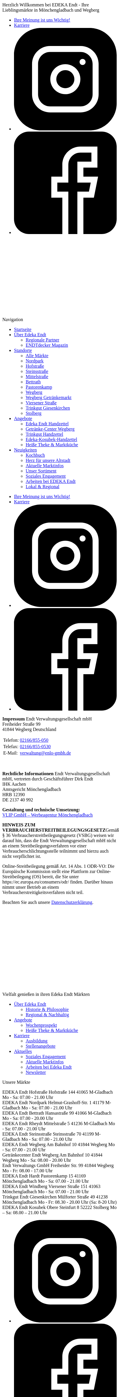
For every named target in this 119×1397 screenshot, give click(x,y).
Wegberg (34, 392)
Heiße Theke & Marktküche (52, 444)
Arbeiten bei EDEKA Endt (51, 481)
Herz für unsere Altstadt (48, 460)
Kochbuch (35, 455)
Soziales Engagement (46, 476)
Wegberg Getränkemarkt (48, 397)
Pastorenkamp (39, 387)
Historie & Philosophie (47, 1009)
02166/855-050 (34, 740)
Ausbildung (37, 1040)
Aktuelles (23, 1051)
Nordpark (34, 360)
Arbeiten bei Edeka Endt (49, 1067)
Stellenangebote (40, 1046)
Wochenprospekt (41, 1025)
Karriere (21, 25)
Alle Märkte (37, 355)
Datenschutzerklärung (71, 902)
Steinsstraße (37, 371)
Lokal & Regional (43, 486)
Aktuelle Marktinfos (45, 465)
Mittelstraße (37, 376)
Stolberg (33, 413)
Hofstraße (35, 366)
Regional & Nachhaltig (47, 1014)
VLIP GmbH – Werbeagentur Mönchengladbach (47, 814)
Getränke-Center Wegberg (50, 428)
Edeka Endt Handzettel (47, 423)
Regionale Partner (42, 339)
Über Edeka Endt (30, 334)
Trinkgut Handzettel (44, 434)
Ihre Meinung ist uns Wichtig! (42, 19)
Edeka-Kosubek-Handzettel (51, 439)
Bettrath (33, 381)
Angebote (23, 418)
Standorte (23, 350)
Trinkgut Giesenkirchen (48, 408)
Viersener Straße (41, 402)
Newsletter (36, 1072)
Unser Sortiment (41, 470)
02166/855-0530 (35, 746)
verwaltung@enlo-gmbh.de (45, 752)
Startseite (23, 329)
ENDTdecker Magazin (47, 345)
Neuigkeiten (25, 449)
